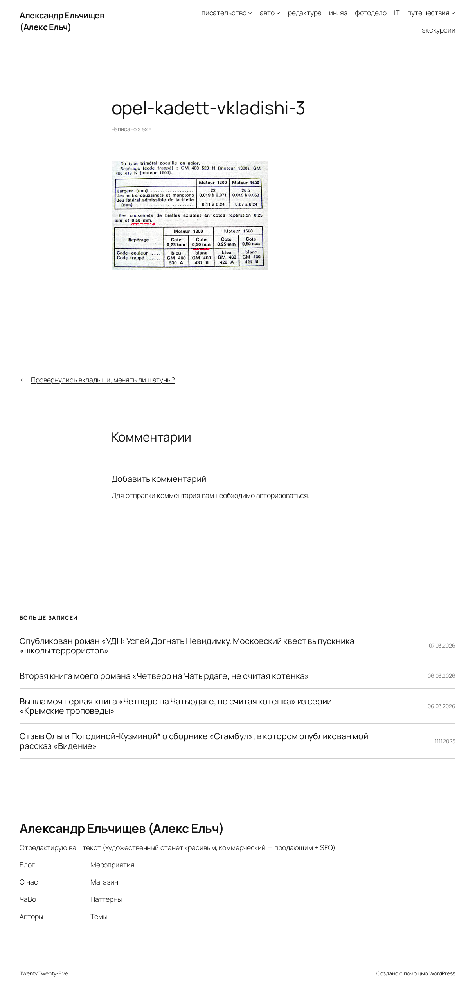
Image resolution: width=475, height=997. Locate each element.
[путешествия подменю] (453, 13)
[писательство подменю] (250, 13)
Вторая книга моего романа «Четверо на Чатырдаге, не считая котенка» (164, 675)
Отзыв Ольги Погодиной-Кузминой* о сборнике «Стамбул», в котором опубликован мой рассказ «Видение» (194, 740)
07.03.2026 (442, 645)
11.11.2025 (445, 741)
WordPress (442, 973)
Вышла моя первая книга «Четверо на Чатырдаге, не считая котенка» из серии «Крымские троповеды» (176, 706)
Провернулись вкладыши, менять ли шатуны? (103, 379)
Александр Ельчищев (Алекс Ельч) (62, 21)
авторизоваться (282, 495)
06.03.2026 (441, 675)
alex (143, 129)
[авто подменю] (278, 13)
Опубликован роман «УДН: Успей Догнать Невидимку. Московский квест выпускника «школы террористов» (187, 645)
